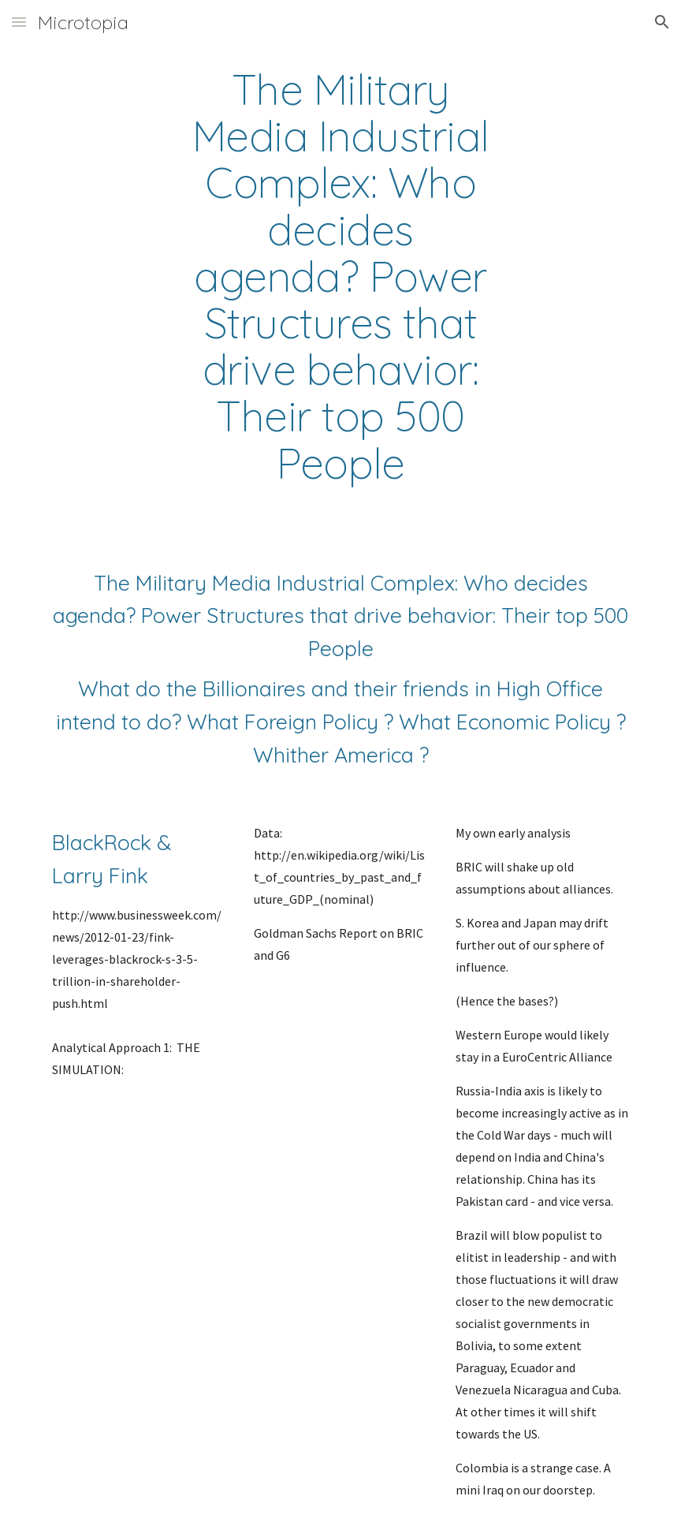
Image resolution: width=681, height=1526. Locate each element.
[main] (341, 276)
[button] (19, 21)
